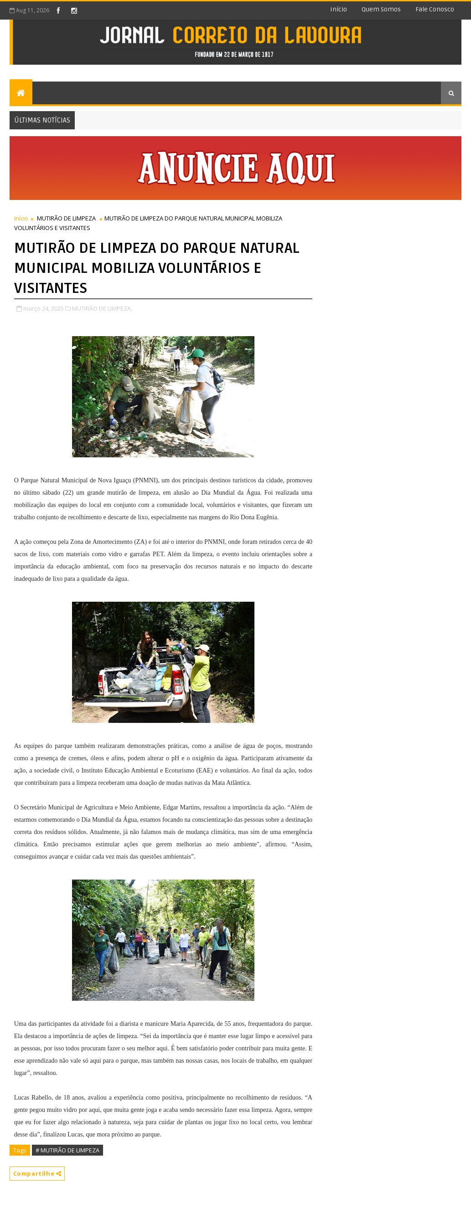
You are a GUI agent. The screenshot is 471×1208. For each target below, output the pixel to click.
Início (338, 9)
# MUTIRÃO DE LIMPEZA (67, 1150)
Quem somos (381, 9)
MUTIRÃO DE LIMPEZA (66, 218)
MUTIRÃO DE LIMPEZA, (102, 308)
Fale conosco (434, 9)
